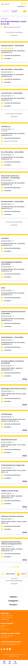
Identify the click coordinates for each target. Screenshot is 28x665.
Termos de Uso (5, 619)
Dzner (3, 288)
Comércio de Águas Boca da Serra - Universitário (13, 313)
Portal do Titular (5, 637)
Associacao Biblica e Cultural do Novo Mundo (12, 362)
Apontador (5, 11)
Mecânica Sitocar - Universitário (12, 46)
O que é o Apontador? (7, 615)
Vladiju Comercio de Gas (9, 491)
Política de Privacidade (7, 636)
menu (4, 662)
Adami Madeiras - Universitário (12, 337)
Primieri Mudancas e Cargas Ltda (12, 465)
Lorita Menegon (6, 414)
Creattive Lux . (6, 127)
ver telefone (7, 58)
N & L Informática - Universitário (12, 152)
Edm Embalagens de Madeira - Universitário (12, 263)
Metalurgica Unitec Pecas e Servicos (14, 389)
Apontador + (4, 626)
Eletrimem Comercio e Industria (12, 516)
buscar (15, 662)
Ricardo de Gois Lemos (9, 440)
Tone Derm (5, 238)
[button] (11, 578)
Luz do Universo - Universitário (12, 93)
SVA (2, 627)
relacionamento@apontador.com (10, 644)
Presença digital (5, 629)
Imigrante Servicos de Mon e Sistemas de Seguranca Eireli (11, 543)
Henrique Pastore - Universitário (12, 202)
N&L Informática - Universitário (12, 69)
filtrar (9, 662)
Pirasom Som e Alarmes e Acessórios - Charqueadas (10, 177)
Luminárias (4, 131)
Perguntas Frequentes (7, 617)
